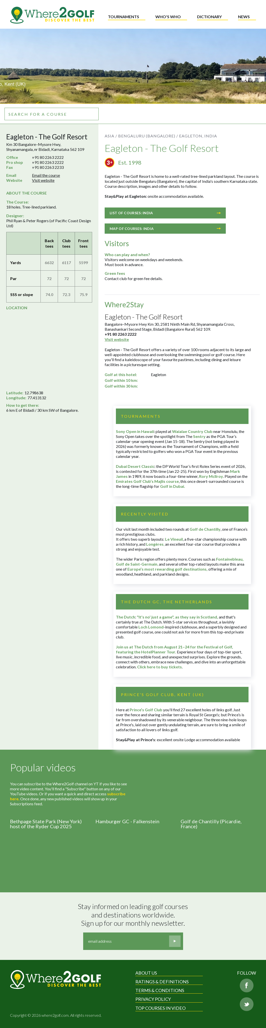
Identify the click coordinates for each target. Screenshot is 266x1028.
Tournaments (123, 16)
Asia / (111, 135)
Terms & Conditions (159, 990)
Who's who (168, 16)
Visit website (43, 180)
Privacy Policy (153, 999)
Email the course (46, 175)
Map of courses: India (165, 228)
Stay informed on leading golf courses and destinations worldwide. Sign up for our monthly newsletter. (133, 914)
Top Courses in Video (160, 1008)
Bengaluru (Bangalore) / (148, 135)
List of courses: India (165, 213)
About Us (146, 973)
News (244, 16)
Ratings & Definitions (162, 981)
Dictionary (209, 16)
